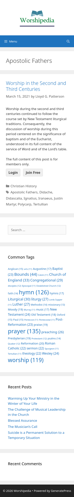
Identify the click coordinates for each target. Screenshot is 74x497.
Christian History (23, 186)
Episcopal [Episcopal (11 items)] (29, 285)
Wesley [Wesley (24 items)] (50, 353)
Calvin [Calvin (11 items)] (43, 275)
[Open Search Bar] (68, 41)
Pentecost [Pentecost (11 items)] (31, 319)
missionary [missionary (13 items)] (56, 304)
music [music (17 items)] (42, 309)
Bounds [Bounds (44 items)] (25, 274)
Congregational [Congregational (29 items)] (46, 280)
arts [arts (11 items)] (28, 269)
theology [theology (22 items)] (31, 353)
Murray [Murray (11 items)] (29, 309)
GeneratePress (61, 491)
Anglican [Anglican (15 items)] (15, 269)
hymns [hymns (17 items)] (57, 293)
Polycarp (24, 204)
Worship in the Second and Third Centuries (36, 86)
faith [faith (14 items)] (13, 293)
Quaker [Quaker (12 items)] (14, 343)
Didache (45, 192)
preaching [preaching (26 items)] (52, 332)
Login (13, 172)
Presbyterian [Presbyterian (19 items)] (19, 338)
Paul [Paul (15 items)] (18, 319)
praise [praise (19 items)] (41, 325)
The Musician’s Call (22, 426)
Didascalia (14, 198)
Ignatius (30, 198)
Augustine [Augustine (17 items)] (42, 269)
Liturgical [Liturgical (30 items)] (19, 299)
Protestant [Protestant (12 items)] (39, 338)
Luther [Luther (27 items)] (21, 304)
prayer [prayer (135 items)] (24, 331)
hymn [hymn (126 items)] (34, 292)
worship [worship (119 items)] (26, 360)
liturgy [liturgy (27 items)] (39, 299)
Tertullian (40, 204)
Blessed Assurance (22, 420)
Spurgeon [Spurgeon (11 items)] (52, 348)
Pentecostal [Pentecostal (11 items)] (47, 319)
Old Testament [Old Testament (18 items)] (43, 314)
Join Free (33, 172)
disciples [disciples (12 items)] (14, 285)
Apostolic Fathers (23, 192)
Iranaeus (45, 198)
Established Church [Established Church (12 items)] (49, 285)
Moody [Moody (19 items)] (15, 309)
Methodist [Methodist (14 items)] (39, 304)
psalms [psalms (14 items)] (54, 338)
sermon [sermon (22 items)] (35, 348)
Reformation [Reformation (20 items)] (32, 343)
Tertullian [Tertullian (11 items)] (14, 353)
